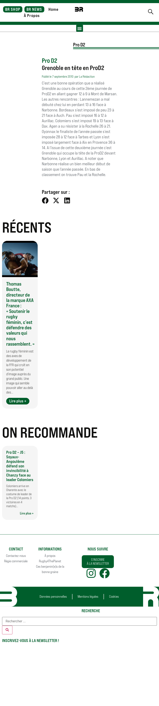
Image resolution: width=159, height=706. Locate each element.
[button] (79, 28)
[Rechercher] (7, 630)
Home (53, 9)
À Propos (32, 15)
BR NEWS (34, 9)
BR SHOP (12, 9)
